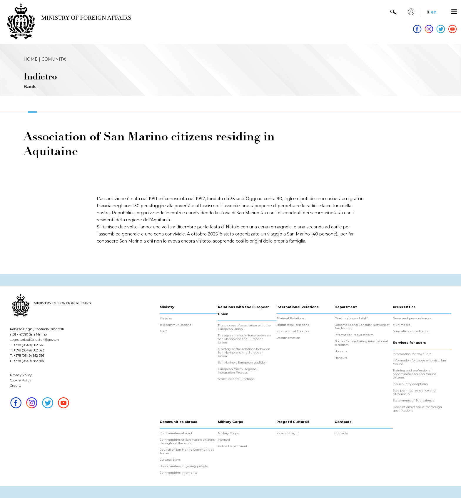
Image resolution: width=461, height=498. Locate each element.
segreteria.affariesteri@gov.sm (34, 340)
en (434, 12)
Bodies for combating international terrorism (361, 343)
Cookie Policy (20, 380)
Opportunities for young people (184, 466)
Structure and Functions (236, 379)
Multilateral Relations (292, 325)
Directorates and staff (351, 318)
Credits (15, 386)
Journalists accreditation (411, 331)
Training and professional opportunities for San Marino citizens (414, 374)
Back (30, 86)
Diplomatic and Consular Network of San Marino (362, 326)
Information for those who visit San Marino (419, 362)
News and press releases (412, 318)
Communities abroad (176, 433)
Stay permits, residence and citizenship (414, 392)
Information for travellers (412, 354)
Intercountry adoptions (410, 384)
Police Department (232, 446)
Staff (163, 331)
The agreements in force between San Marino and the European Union (244, 339)
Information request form (354, 335)
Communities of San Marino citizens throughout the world (187, 441)
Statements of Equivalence (414, 400)
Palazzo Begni (287, 433)
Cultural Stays (170, 460)
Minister (166, 318)
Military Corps (228, 433)
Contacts (341, 433)
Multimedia (401, 325)
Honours (341, 351)
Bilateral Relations (290, 318)
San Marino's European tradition (242, 362)
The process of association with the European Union (244, 327)
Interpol (224, 439)
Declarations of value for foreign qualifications (417, 408)
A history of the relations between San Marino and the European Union (244, 352)
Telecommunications (175, 325)
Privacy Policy (21, 375)
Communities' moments (178, 472)
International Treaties (292, 331)
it (428, 12)
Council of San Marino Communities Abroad (187, 451)
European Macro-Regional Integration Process (238, 370)
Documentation (288, 338)
